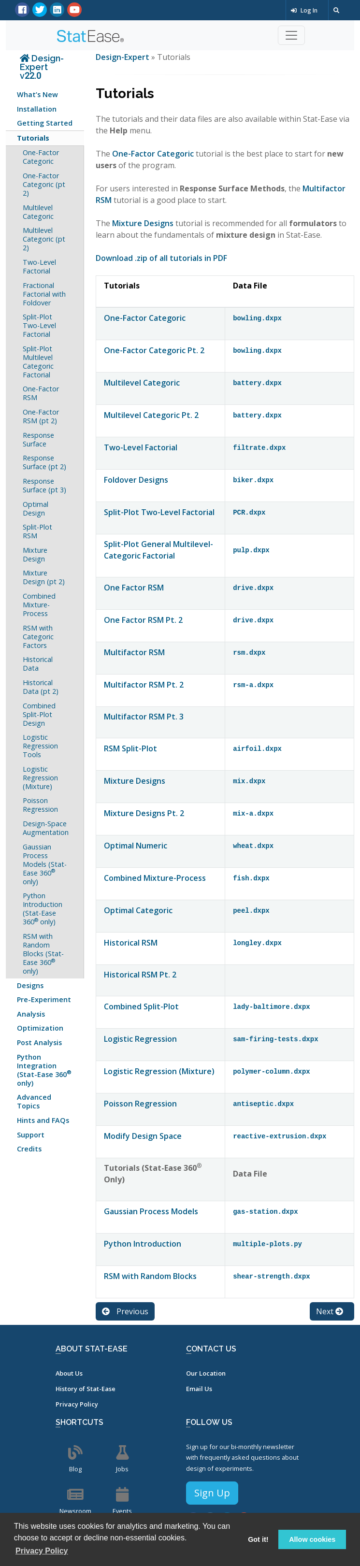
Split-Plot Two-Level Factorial (39, 325)
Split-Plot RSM (37, 531)
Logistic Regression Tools (40, 746)
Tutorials (33, 138)
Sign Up (212, 1492)
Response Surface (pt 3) (44, 485)
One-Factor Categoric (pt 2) (44, 184)
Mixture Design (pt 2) (44, 577)
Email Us (199, 1388)
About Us (69, 1373)
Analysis (31, 1014)
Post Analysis (39, 1042)
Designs (30, 985)
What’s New (37, 94)
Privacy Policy (77, 1404)
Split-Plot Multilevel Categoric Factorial (38, 361)
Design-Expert (123, 57)
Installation (37, 109)
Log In (304, 10)
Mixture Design (35, 554)
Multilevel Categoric (38, 212)
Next (329, 1311)
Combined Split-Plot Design (39, 714)
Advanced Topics (34, 1101)
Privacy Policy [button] (41, 1551)
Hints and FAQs (43, 1120)
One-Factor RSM (41, 393)
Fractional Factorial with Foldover (44, 294)
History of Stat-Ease (85, 1388)
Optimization (40, 1028)
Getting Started (44, 123)
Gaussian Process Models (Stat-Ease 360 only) (45, 864)
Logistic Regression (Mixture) (40, 777)
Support (30, 1134)
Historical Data (38, 664)
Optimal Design (35, 508)
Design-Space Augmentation (46, 828)
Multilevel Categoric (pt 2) (44, 239)
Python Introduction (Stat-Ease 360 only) (42, 908)
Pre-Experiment (44, 999)
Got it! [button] (258, 1539)
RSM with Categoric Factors (38, 636)
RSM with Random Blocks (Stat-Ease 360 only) (43, 954)
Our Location (206, 1373)
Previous (125, 1311)
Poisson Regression (40, 805)
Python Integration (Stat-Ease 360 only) (44, 1070)
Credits (29, 1148)
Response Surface (38, 439)
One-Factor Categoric (41, 157)
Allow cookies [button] (312, 1539)
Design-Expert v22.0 (42, 67)
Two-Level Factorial (39, 266)
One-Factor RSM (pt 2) (41, 416)
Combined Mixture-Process (39, 604)
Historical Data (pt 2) (40, 687)
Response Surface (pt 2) (44, 462)
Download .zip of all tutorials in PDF (161, 258)
